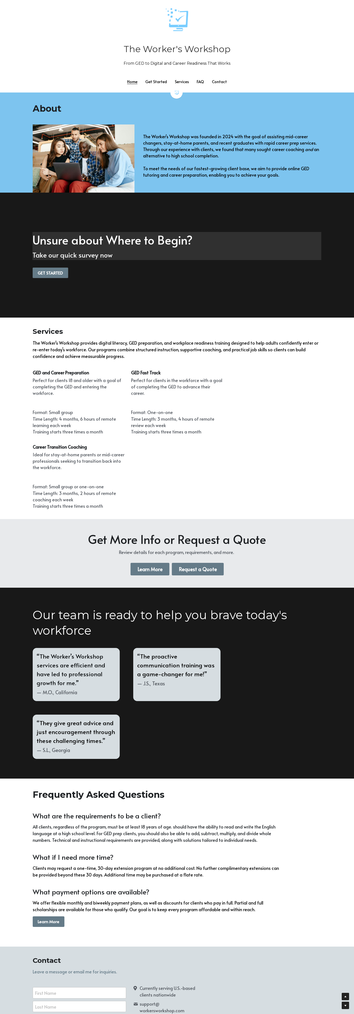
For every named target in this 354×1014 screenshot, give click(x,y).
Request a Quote (198, 503)
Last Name (45, 882)
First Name (45, 868)
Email (40, 897)
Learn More (149, 503)
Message (44, 912)
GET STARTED (49, 272)
